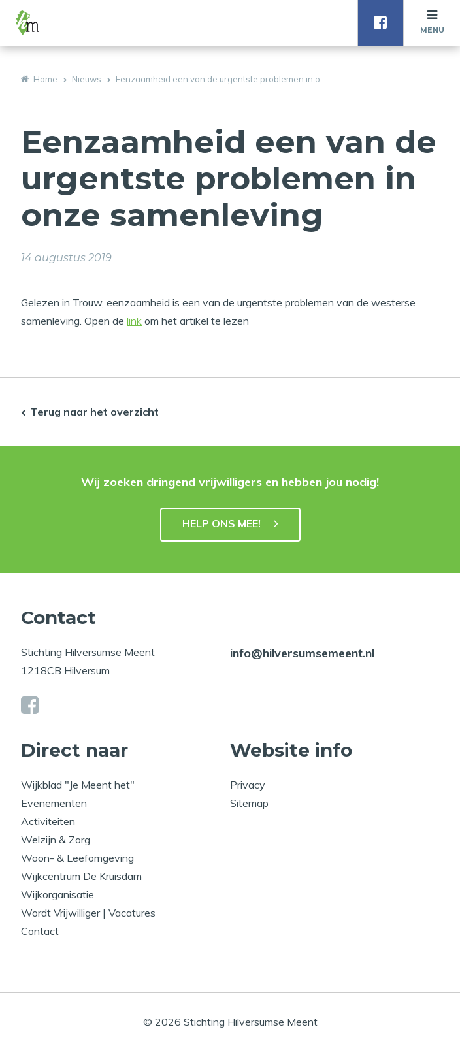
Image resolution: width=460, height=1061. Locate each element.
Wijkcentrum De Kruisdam (81, 876)
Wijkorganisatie (57, 894)
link (134, 320)
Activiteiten (48, 821)
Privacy (247, 784)
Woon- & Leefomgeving (77, 857)
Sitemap (249, 802)
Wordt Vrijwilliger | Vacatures (88, 912)
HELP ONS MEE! (221, 523)
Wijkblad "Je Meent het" (78, 784)
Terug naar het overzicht (94, 411)
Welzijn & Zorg (55, 839)
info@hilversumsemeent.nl (302, 653)
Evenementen (54, 802)
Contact (40, 931)
